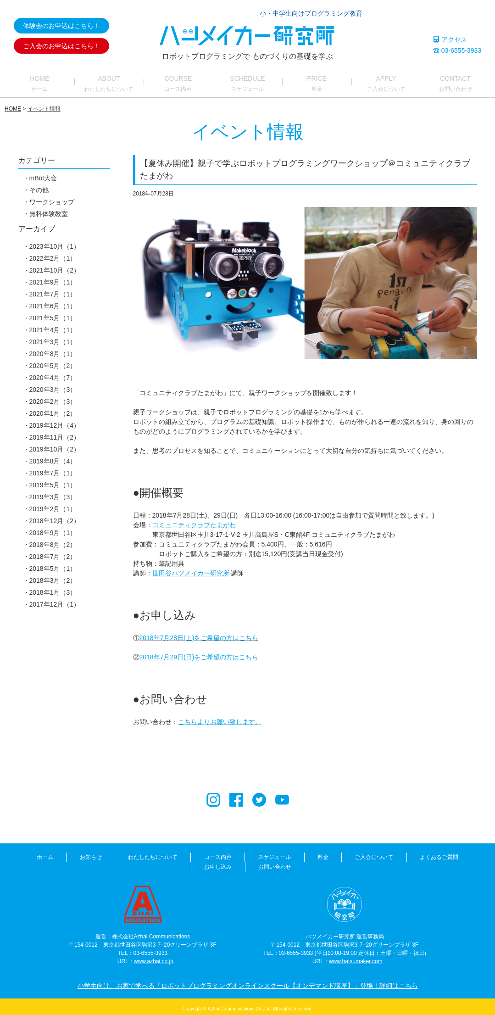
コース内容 (171, 864)
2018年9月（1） (53, 539)
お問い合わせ (468, 864)
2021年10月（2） (54, 277)
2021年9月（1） (53, 289)
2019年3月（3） (53, 504)
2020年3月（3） (53, 396)
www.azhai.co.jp (153, 958)
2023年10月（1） (54, 253)
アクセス (450, 39)
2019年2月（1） (53, 515)
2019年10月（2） (54, 456)
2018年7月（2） (53, 563)
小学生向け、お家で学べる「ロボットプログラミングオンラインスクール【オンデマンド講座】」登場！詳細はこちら (248, 982)
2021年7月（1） (53, 301)
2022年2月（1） (53, 265)
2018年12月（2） (54, 527)
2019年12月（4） (54, 432)
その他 (39, 197)
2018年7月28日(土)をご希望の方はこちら (199, 644)
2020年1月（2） (53, 420)
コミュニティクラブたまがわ (194, 531)
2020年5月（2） (53, 372)
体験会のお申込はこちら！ (61, 25)
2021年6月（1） (53, 313)
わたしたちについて (113, 864)
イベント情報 (44, 115)
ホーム (18, 864)
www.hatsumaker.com (356, 958)
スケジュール (221, 864)
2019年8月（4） (53, 468)
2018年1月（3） (53, 599)
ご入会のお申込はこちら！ (61, 46)
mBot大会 (43, 185)
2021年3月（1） (53, 348)
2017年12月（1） (54, 611)
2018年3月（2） (53, 587)
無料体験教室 (48, 220)
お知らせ (57, 864)
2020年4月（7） (53, 384)
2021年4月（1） (53, 336)
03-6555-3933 (457, 50)
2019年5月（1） (53, 492)
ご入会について (307, 864)
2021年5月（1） (53, 325)
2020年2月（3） (53, 408)
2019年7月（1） (53, 480)
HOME (13, 115)
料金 (262, 864)
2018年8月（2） (53, 551)
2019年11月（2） (54, 444)
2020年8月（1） (53, 360)
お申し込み (418, 864)
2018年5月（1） (53, 575)
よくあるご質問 (365, 864)
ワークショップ (51, 208)
